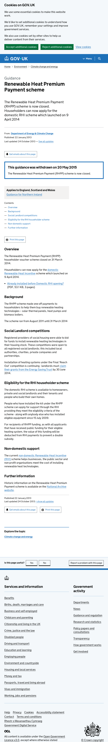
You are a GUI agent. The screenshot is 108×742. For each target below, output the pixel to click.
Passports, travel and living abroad (24, 682)
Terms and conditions (29, 716)
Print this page (17, 239)
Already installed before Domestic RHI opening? (35, 283)
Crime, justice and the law (19, 630)
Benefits (9, 598)
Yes (33, 562)
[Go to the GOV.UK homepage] (16, 58)
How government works (87, 645)
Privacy (17, 712)
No (46, 562)
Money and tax (13, 676)
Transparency (81, 638)
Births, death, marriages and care (24, 604)
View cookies (83, 47)
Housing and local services (20, 669)
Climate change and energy (44, 66)
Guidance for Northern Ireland (24, 194)
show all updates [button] (44, 501)
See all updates (45, 141)
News (76, 608)
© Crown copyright (92, 740)
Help (7, 712)
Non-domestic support (19, 223)
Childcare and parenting (18, 617)
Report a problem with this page (86, 562)
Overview (12, 207)
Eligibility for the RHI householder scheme (28, 219)
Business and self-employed (20, 611)
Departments (81, 602)
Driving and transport (16, 643)
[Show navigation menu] (87, 58)
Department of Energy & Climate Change (32, 133)
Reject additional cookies (57, 47)
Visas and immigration (17, 689)
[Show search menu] (99, 58)
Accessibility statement (50, 712)
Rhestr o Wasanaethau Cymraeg (23, 721)
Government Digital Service (20, 725)
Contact (9, 716)
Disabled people (14, 637)
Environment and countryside (21, 663)
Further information (18, 227)
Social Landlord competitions (22, 215)
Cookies (29, 712)
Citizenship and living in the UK (22, 624)
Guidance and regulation (87, 615)
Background (14, 211)
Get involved (80, 651)
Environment (20, 66)
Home (7, 66)
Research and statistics (87, 621)
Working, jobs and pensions (20, 695)
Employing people (14, 656)
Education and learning (17, 650)
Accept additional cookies (21, 47)
